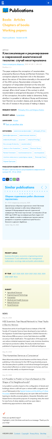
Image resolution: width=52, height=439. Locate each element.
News (5, 313)
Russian (15, 121)
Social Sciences (12, 305)
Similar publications (19, 187)
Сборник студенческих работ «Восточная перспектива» (24, 197)
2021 (39, 273)
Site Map (43, 433)
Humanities (11, 297)
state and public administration (33, 261)
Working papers (14, 30)
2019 (7, 277)
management (37, 258)
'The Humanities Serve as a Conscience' (20, 355)
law (30, 258)
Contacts (17, 433)
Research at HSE (21, 38)
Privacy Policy (34, 433)
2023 (31, 273)
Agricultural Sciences (14, 292)
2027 (14, 273)
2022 (35, 273)
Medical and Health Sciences (17, 300)
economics (24, 256)
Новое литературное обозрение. (13, 64)
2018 (11, 277)
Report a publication (9, 38)
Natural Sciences (13, 302)
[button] (5, 191)
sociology (18, 261)
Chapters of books (15, 25)
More (16, 277)
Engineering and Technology (17, 295)
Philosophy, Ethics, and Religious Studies (31, 110)
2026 (18, 273)
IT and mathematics (22, 258)
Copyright (25, 433)
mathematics (9, 261)
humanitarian (9, 258)
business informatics (12, 256)
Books (6, 19)
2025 (22, 273)
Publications (21, 10)
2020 (43, 273)
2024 (27, 273)
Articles (19, 19)
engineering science (35, 256)
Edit (48, 436)
